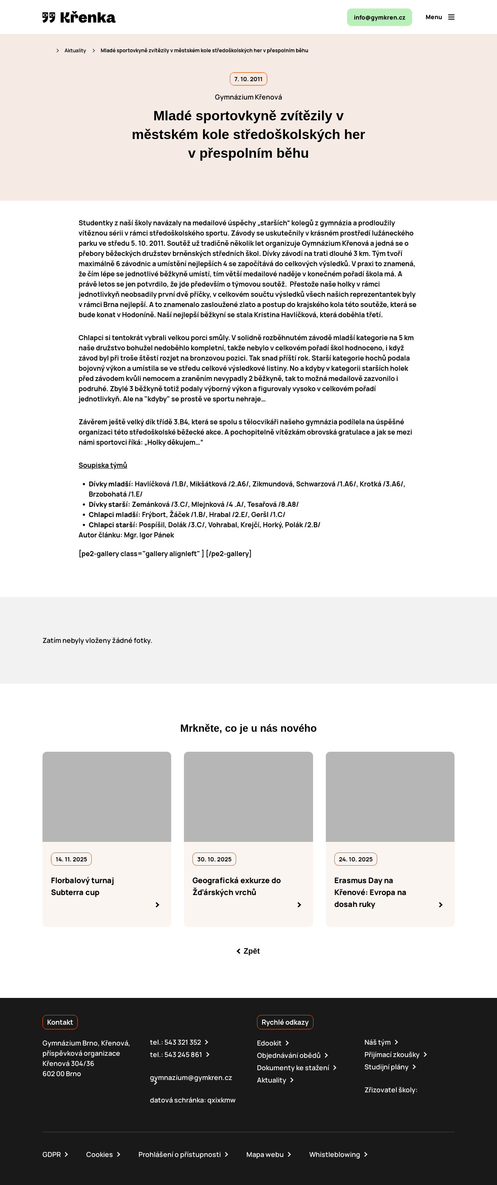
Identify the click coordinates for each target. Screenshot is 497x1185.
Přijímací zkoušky (392, 1054)
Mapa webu (265, 1154)
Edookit (269, 1043)
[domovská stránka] (79, 17)
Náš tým (377, 1042)
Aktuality (75, 50)
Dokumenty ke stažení (293, 1067)
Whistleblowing (334, 1154)
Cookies (99, 1154)
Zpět (252, 951)
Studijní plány (386, 1066)
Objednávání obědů (289, 1055)
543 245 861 (183, 1054)
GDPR (51, 1154)
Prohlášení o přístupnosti (179, 1154)
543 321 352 (182, 1042)
